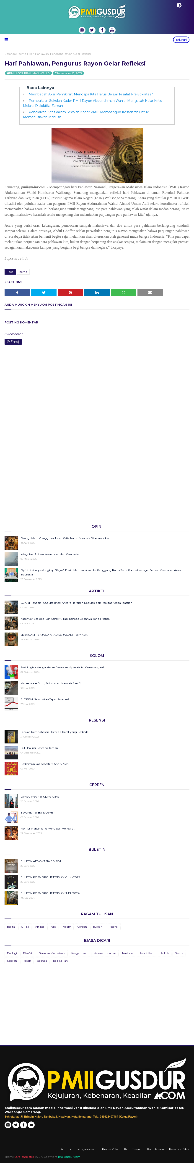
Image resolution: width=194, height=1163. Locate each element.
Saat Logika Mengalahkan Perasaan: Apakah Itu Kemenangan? (62, 667)
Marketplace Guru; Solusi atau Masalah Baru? (51, 683)
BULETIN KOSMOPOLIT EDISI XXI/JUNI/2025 (50, 877)
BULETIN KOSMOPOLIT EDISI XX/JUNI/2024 (50, 893)
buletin (97, 926)
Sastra (179, 953)
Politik (164, 953)
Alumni (66, 1149)
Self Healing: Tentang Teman (39, 748)
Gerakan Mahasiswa (52, 953)
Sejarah (12, 960)
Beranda (10, 53)
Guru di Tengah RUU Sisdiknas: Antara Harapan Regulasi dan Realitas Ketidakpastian (76, 602)
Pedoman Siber (179, 1149)
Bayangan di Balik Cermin (38, 812)
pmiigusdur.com (69, 1156)
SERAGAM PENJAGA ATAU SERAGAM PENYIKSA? (54, 634)
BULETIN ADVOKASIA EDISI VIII (41, 861)
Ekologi (12, 953)
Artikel (39, 926)
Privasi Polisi (110, 1149)
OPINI (25, 926)
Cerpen (82, 926)
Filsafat (27, 953)
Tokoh (27, 960)
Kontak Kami (156, 1149)
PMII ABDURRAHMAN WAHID (29, 73)
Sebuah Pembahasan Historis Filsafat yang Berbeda (54, 732)
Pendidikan (147, 953)
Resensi (113, 926)
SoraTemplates (24, 1156)
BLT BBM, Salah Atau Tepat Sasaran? (45, 699)
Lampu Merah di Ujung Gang (40, 796)
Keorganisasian (86, 1149)
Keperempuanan (105, 953)
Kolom (66, 926)
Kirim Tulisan (133, 1149)
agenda (42, 960)
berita (22, 53)
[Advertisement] (97, 485)
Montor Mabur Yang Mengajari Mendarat (48, 828)
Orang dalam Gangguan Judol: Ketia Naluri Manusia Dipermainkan (65, 538)
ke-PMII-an (60, 960)
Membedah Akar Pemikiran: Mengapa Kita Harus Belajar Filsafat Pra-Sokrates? (91, 94)
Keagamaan (79, 953)
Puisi (53, 926)
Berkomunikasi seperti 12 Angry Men (45, 764)
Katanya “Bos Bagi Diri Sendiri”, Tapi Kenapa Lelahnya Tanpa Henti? (65, 618)
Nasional (127, 953)
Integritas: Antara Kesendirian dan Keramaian (50, 554)
